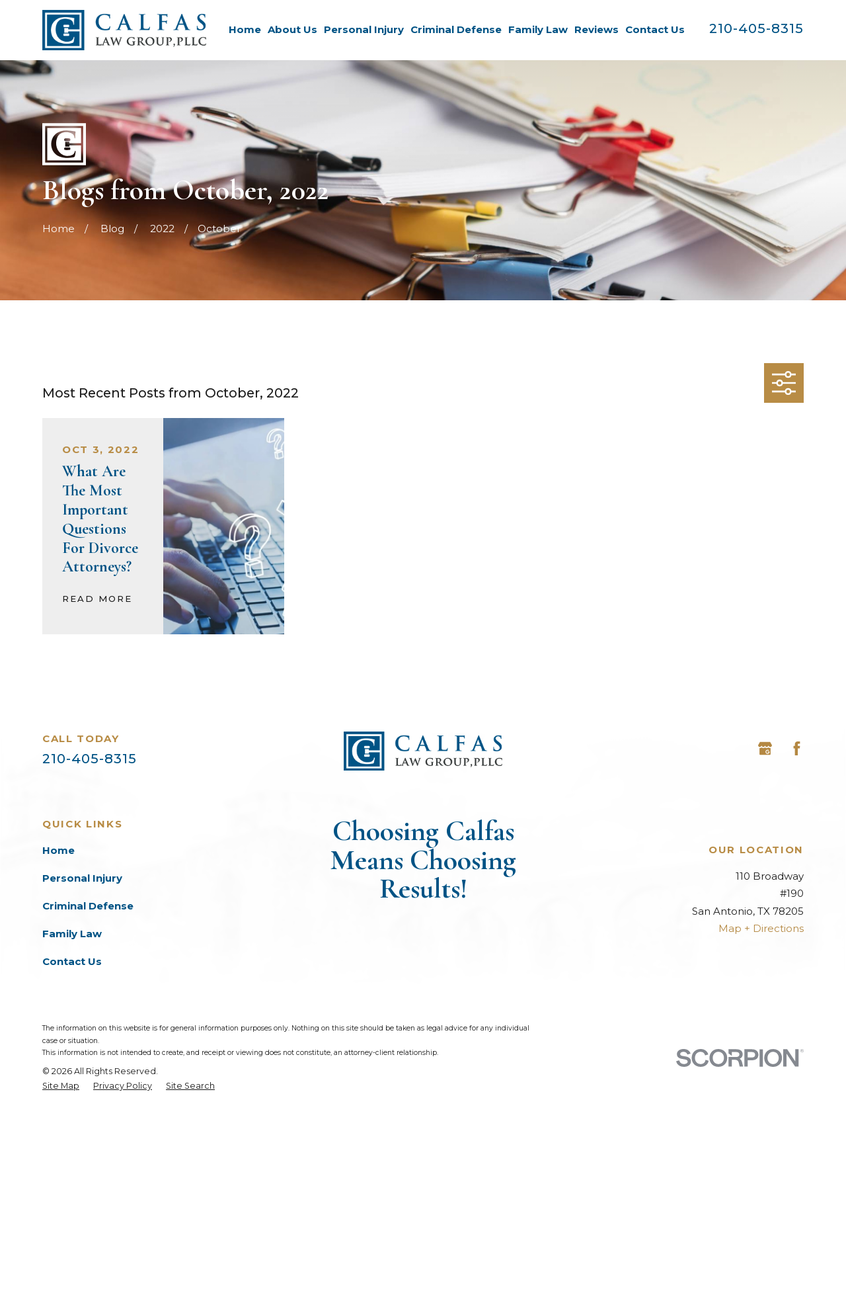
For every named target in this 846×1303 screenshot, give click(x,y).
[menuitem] (60, 1278)
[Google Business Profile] (765, 748)
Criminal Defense (88, 906)
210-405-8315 (756, 28)
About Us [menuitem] (292, 29)
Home (58, 850)
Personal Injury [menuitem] (364, 29)
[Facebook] (797, 748)
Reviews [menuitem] (596, 29)
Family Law (72, 933)
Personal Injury (82, 878)
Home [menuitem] (245, 29)
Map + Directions (761, 928)
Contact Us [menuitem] (655, 29)
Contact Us (72, 961)
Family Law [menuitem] (538, 29)
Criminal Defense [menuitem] (456, 29)
